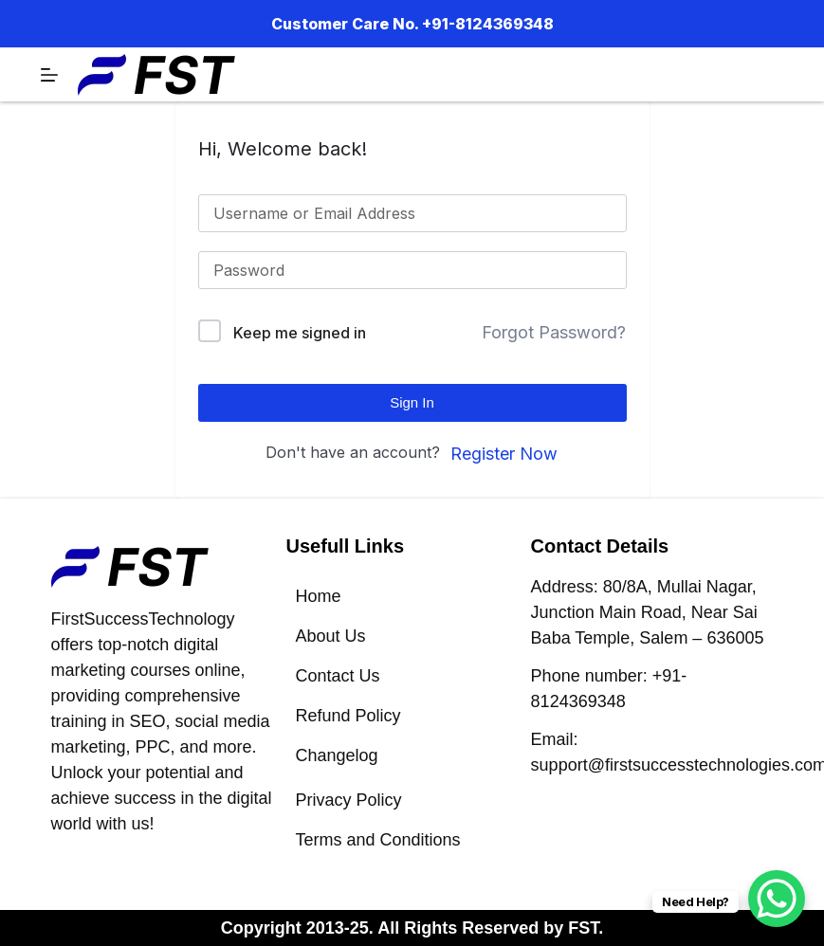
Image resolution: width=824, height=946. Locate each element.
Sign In (412, 402)
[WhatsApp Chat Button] (776, 898)
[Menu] (49, 74)
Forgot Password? (554, 332)
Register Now (504, 454)
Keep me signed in (299, 332)
